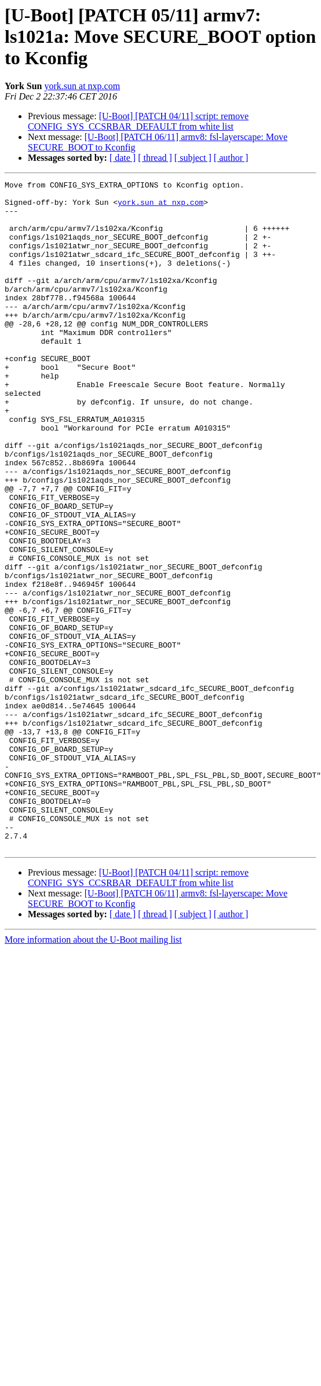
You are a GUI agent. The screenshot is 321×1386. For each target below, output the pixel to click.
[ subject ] (192, 158)
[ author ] (231, 158)
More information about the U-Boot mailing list (93, 1073)
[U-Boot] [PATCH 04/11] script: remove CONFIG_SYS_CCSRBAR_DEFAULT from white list (138, 121)
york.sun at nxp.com (82, 86)
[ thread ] (155, 158)
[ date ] (123, 158)
